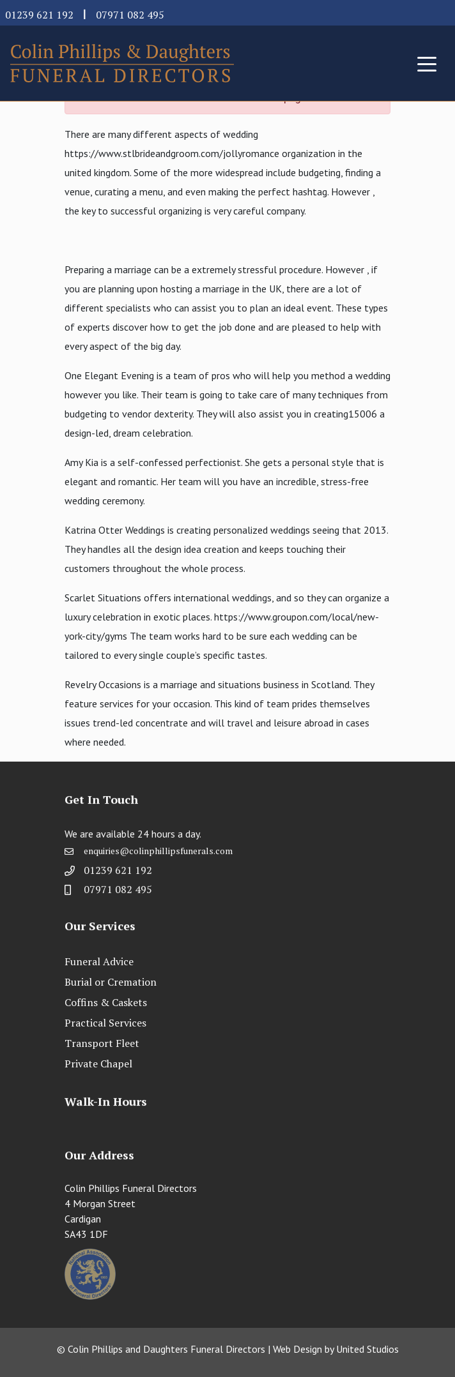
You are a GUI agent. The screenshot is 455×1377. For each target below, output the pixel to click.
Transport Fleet (102, 1043)
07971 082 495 (130, 15)
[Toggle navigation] (427, 63)
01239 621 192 (39, 15)
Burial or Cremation (111, 982)
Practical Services (105, 1023)
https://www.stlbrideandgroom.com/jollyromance (172, 153)
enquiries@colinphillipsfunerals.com (158, 854)
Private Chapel (98, 1064)
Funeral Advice (99, 961)
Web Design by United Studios (336, 1349)
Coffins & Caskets (106, 1002)
